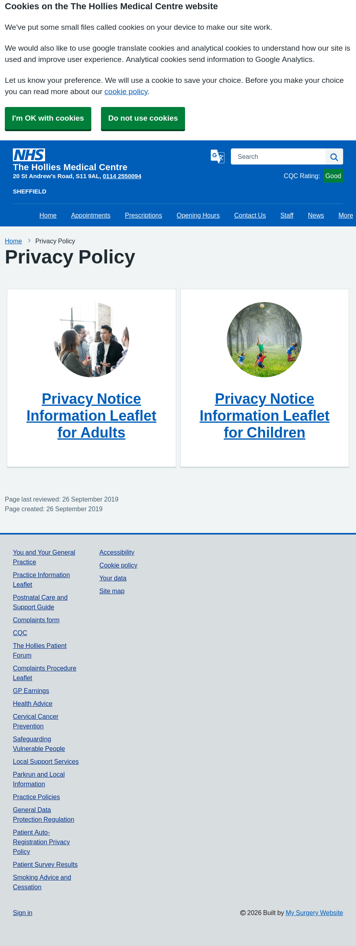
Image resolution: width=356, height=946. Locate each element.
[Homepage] (110, 160)
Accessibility (116, 552)
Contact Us (250, 215)
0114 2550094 (122, 176)
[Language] (217, 156)
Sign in (22, 912)
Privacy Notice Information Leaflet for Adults (91, 415)
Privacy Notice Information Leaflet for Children (264, 415)
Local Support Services (46, 761)
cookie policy (126, 91)
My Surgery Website (314, 912)
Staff (287, 215)
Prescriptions (143, 215)
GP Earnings (31, 690)
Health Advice (32, 703)
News (316, 215)
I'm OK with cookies (48, 118)
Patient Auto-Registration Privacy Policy (41, 842)
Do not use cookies (143, 118)
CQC (20, 632)
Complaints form (36, 620)
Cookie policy (118, 565)
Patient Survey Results (45, 864)
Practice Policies (36, 797)
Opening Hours (198, 215)
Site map (112, 591)
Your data (112, 578)
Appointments (91, 215)
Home (48, 215)
